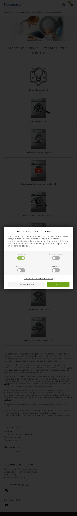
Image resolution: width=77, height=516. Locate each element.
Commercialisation (56, 256)
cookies (25, 246)
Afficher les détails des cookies (38, 278)
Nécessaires (21, 256)
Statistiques (55, 268)
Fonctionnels (21, 268)
